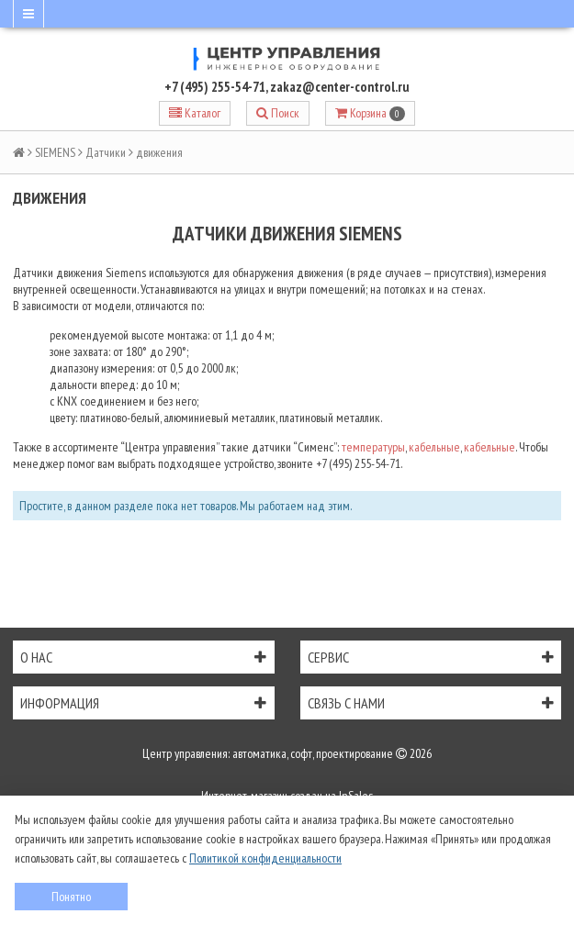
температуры (373, 447)
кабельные (434, 447)
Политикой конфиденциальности (265, 858)
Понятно (71, 896)
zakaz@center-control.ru (340, 86)
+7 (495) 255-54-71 (214, 86)
